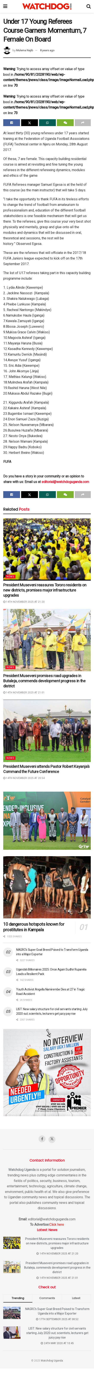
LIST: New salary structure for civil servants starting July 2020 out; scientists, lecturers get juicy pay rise (51, 1011)
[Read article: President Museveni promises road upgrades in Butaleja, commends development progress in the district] (47, 640)
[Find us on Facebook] (42, 1138)
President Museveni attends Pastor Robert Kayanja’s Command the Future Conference (46, 769)
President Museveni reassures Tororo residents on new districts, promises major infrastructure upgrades (44, 590)
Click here (56, 1224)
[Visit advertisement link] (47, 821)
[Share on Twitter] (29, 122)
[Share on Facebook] (11, 122)
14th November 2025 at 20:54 (24, 778)
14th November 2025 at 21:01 (24, 692)
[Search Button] (88, 6)
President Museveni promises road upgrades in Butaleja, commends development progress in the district (44, 681)
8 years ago (47, 50)
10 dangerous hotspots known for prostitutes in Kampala (33, 927)
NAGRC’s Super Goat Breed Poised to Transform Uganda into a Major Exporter (57, 1311)
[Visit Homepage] (47, 6)
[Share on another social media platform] (83, 122)
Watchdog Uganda (22, 1169)
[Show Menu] (5, 6)
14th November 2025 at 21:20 (24, 602)
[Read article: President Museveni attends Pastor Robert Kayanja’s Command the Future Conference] (47, 731)
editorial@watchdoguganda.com (65, 481)
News (10, 576)
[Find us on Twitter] (52, 1139)
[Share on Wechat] (65, 122)
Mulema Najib (24, 50)
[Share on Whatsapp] (47, 122)
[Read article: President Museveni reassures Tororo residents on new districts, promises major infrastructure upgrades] (47, 549)
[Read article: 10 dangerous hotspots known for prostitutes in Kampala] (47, 887)
